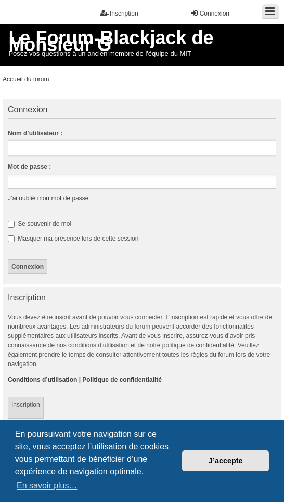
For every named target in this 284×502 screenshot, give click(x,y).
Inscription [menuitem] (119, 13)
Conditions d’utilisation (42, 379)
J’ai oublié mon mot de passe (48, 198)
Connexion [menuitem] (209, 13)
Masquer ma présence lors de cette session (73, 238)
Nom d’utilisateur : (35, 133)
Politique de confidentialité (122, 379)
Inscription (25, 404)
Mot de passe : (29, 166)
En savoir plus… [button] (47, 485)
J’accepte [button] (226, 461)
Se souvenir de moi (39, 224)
